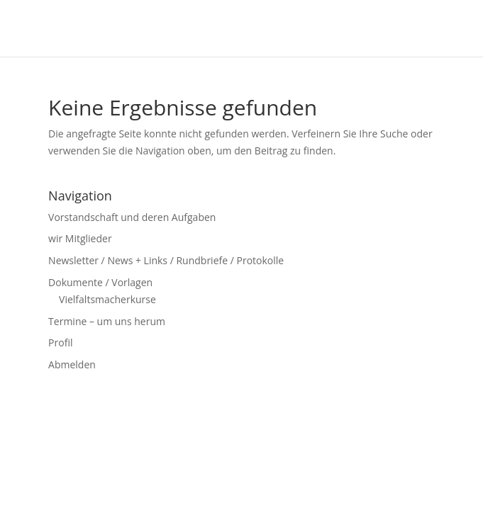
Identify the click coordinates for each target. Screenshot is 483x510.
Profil (60, 342)
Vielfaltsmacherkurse (107, 299)
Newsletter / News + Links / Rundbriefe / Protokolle (166, 260)
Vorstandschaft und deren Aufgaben (132, 217)
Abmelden (72, 364)
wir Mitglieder (80, 238)
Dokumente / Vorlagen (100, 282)
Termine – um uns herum (106, 321)
